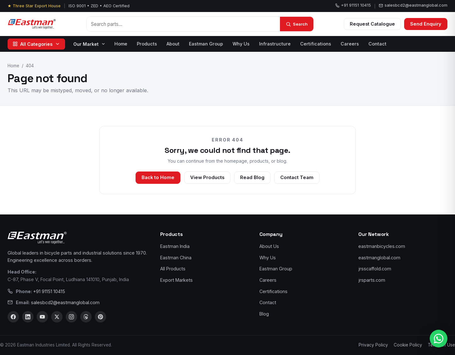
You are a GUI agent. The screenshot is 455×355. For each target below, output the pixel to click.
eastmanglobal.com (379, 257)
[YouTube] (42, 316)
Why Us (241, 43)
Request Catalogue (372, 24)
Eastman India (175, 246)
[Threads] (86, 316)
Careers (350, 43)
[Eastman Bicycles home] (32, 24)
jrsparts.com (371, 280)
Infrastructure (275, 43)
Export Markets (176, 280)
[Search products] (183, 24)
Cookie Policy (408, 344)
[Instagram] (71, 316)
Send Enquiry (425, 24)
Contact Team (296, 177)
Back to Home (158, 177)
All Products (172, 268)
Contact (377, 43)
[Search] (296, 24)
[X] (57, 316)
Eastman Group (206, 43)
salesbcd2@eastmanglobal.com (413, 5)
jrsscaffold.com (374, 268)
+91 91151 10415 (353, 5)
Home (120, 43)
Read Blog (252, 177)
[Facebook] (13, 316)
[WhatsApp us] (438, 338)
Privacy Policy (373, 344)
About (173, 43)
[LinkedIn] (27, 316)
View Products (207, 177)
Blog (264, 313)
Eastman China (175, 257)
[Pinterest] (100, 316)
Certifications (315, 43)
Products (147, 43)
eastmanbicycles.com (381, 246)
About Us (269, 246)
